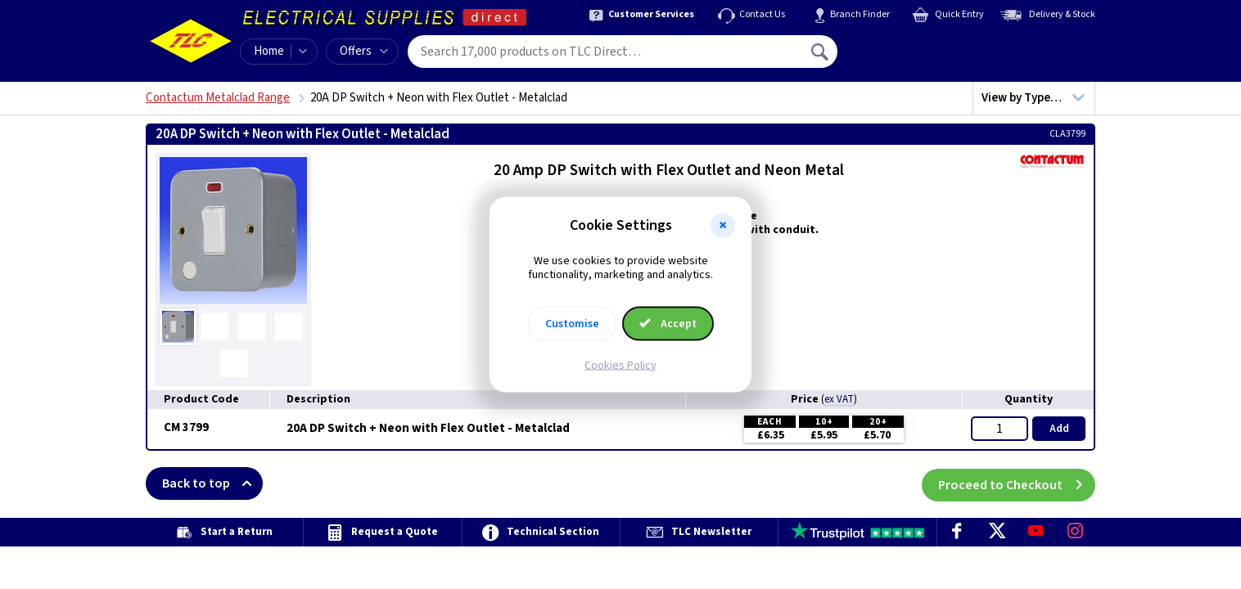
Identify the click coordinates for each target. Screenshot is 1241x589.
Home (269, 51)
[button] (723, 226)
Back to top (212, 483)
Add (1059, 428)
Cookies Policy (620, 365)
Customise (572, 323)
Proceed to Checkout (1016, 483)
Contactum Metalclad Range (218, 97)
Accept (668, 323)
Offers (364, 51)
